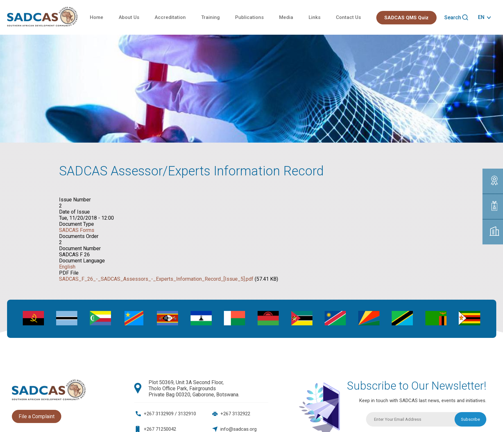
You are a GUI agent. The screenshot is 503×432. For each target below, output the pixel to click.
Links (314, 17)
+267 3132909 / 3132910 (170, 414)
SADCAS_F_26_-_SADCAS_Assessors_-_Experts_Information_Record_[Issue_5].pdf (156, 279)
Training (210, 17)
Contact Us (348, 17)
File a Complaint (37, 416)
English (67, 267)
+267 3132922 (235, 414)
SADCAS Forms (76, 230)
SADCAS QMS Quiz (406, 18)
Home (96, 17)
